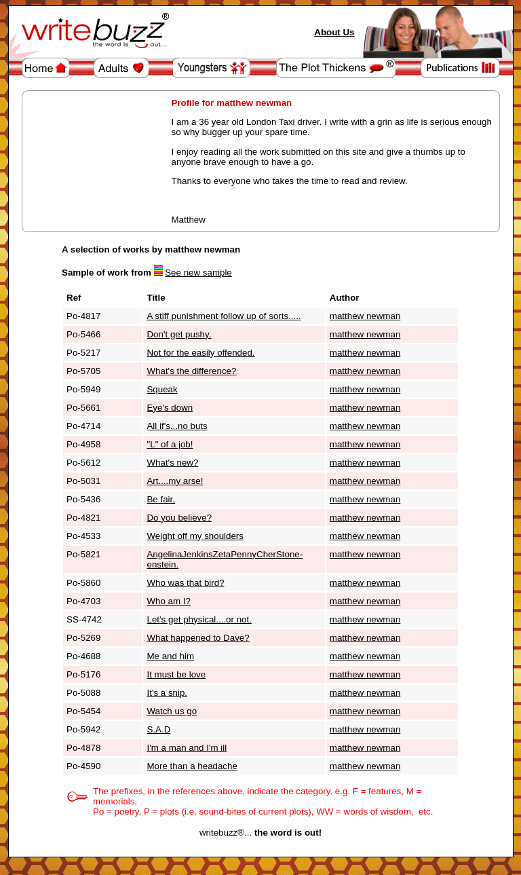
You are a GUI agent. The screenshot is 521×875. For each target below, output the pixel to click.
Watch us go (172, 711)
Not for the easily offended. (200, 353)
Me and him (170, 656)
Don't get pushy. (179, 334)
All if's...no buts (177, 426)
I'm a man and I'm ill (187, 748)
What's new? (172, 463)
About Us (334, 32)
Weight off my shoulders (195, 536)
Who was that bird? (185, 583)
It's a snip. (167, 693)
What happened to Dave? (198, 638)
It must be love (176, 674)
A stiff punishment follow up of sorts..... (224, 316)
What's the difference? (191, 371)
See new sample (198, 272)
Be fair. (161, 499)
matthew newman (365, 316)
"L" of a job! (170, 444)
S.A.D (158, 729)
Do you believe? (179, 518)
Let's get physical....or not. (199, 619)
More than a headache (192, 766)
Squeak (162, 389)
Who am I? (168, 601)
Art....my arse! (175, 481)
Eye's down (170, 408)
